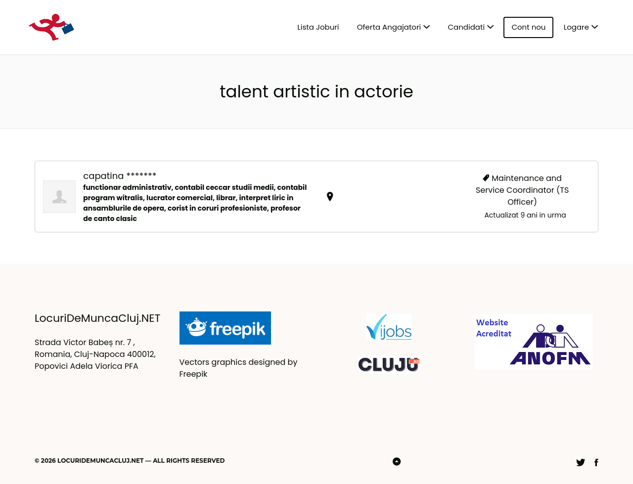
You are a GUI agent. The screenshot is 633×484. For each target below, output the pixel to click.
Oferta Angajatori (389, 27)
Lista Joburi (318, 27)
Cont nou (528, 27)
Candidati (466, 27)
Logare (576, 27)
